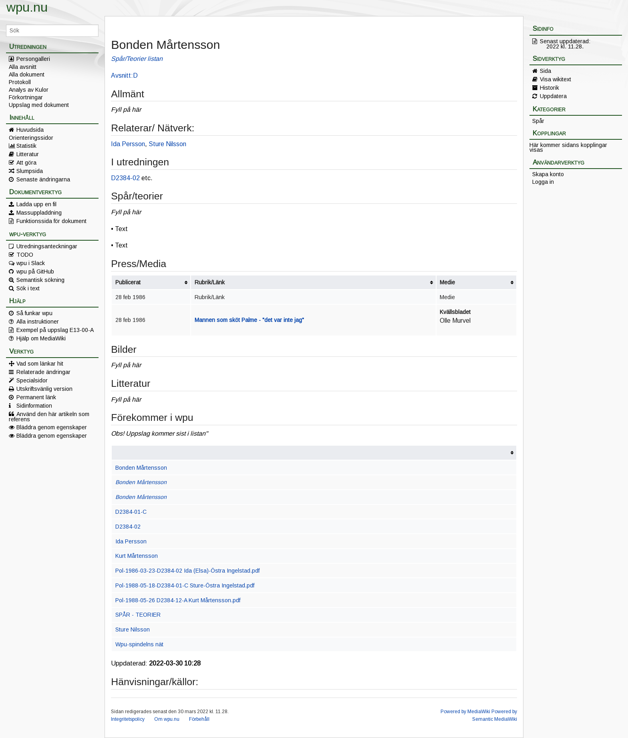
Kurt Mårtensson (136, 556)
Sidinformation (34, 405)
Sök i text (28, 288)
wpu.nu (27, 7)
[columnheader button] (313, 452)
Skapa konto (548, 174)
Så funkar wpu (34, 313)
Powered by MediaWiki (465, 711)
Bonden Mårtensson (141, 468)
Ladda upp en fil (36, 204)
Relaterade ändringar (43, 372)
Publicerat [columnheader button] (128, 282)
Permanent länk (36, 397)
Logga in (543, 181)
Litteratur (27, 154)
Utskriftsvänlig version (44, 389)
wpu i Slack (30, 263)
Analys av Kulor (28, 89)
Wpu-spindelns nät (139, 644)
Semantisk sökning (40, 280)
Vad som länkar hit (39, 363)
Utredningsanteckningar (46, 246)
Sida (545, 71)
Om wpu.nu (166, 719)
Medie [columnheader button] (447, 282)
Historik (549, 87)
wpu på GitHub (35, 271)
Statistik (26, 146)
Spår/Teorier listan (137, 58)
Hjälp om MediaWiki (41, 338)
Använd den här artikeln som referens (49, 416)
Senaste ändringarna (43, 179)
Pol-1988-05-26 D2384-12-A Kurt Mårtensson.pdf (177, 600)
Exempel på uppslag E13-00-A (55, 330)
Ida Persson (128, 144)
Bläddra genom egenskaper (51, 427)
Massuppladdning (39, 212)
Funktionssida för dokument (51, 221)
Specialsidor (32, 380)
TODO (24, 254)
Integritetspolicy (128, 719)
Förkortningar (26, 97)
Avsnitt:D (124, 75)
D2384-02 (125, 178)
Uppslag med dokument (39, 105)
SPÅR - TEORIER (138, 614)
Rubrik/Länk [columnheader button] (210, 282)
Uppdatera (553, 96)
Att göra (26, 162)
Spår (538, 121)
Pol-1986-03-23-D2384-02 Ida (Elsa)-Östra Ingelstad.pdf (187, 570)
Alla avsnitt (22, 66)
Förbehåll (199, 719)
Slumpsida (29, 171)
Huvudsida (30, 130)
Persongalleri (33, 59)
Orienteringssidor (31, 137)
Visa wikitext (555, 79)
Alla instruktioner (37, 321)
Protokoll (20, 82)
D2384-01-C (131, 512)
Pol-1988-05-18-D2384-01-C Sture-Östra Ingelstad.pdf (184, 585)
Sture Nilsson (167, 144)
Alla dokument (26, 74)
